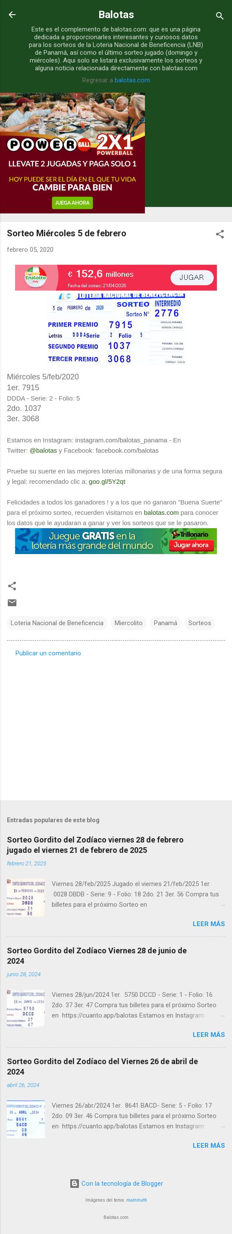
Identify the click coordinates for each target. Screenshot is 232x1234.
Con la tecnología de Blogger (116, 1183)
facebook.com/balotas (127, 450)
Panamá (165, 623)
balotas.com (132, 80)
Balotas (116, 15)
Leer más (209, 924)
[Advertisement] (116, 726)
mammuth (136, 1200)
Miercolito (129, 623)
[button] (220, 235)
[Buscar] (220, 17)
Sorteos (199, 623)
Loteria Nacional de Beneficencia (57, 623)
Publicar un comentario (48, 653)
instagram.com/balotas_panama (121, 440)
